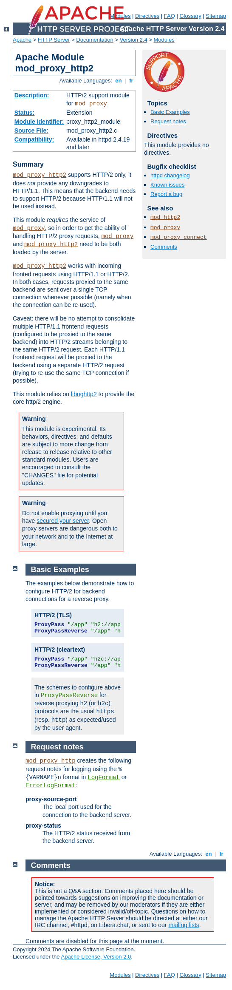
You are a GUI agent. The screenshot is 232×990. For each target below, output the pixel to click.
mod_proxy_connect (178, 237)
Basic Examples (170, 112)
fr (131, 80)
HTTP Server (54, 40)
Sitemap (216, 16)
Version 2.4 (133, 40)
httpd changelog (170, 175)
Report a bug (166, 194)
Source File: (31, 130)
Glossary (190, 16)
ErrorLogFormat (50, 785)
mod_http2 (165, 217)
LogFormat (104, 777)
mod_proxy (91, 103)
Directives (147, 16)
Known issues (167, 185)
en (118, 80)
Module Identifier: (39, 121)
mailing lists (183, 925)
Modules (164, 40)
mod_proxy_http (50, 760)
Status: (24, 112)
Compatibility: (34, 139)
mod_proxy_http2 (39, 175)
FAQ (169, 16)
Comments (163, 247)
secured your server (63, 520)
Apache (22, 40)
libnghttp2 (84, 394)
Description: (31, 95)
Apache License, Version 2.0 (96, 956)
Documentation (94, 40)
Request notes (168, 121)
